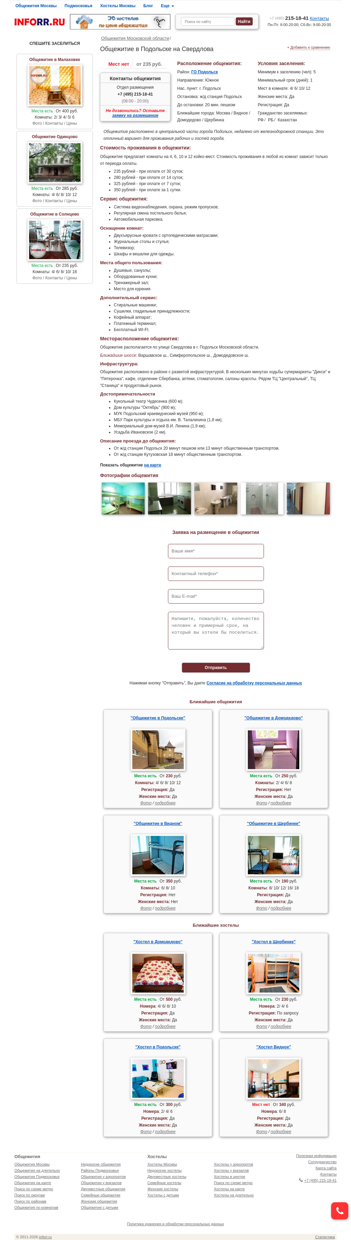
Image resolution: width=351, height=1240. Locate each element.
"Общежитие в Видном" (158, 823)
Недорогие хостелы (164, 1170)
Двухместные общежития (103, 1189)
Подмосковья (78, 5)
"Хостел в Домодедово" (157, 941)
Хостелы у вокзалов (231, 1170)
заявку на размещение (135, 115)
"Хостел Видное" (273, 1047)
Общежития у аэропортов (103, 1177)
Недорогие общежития (101, 1164)
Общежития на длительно (37, 1170)
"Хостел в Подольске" (158, 1047)
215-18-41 (289, 18)
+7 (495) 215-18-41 (135, 94)
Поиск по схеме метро (33, 1189)
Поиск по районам (30, 1201)
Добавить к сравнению (310, 47)
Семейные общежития (100, 1195)
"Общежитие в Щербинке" (273, 823)
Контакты (319, 18)
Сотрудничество (322, 1162)
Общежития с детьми (99, 1207)
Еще (167, 5)
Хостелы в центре (229, 1177)
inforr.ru (45, 1237)
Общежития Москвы (36, 5)
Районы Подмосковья (100, 1170)
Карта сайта (326, 1168)
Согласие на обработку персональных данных (254, 683)
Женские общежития (99, 1201)
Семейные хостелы (164, 1183)
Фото (146, 803)
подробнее (165, 803)
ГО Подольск (204, 72)
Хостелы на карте (229, 1189)
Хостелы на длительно (234, 1195)
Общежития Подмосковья (36, 1177)
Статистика (325, 1237)
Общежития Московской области (135, 38)
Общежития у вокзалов (101, 1183)
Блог (148, 5)
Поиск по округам (29, 1195)
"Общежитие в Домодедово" (273, 718)
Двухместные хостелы (166, 1177)
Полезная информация (316, 1156)
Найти (244, 21)
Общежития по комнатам (36, 1207)
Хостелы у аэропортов (233, 1164)
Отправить (216, 667)
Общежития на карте (32, 1183)
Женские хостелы (162, 1189)
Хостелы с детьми (163, 1195)
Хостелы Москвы (117, 5)
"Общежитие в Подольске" (158, 718)
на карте (152, 465)
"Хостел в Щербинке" (273, 941)
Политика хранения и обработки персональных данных (175, 1224)
